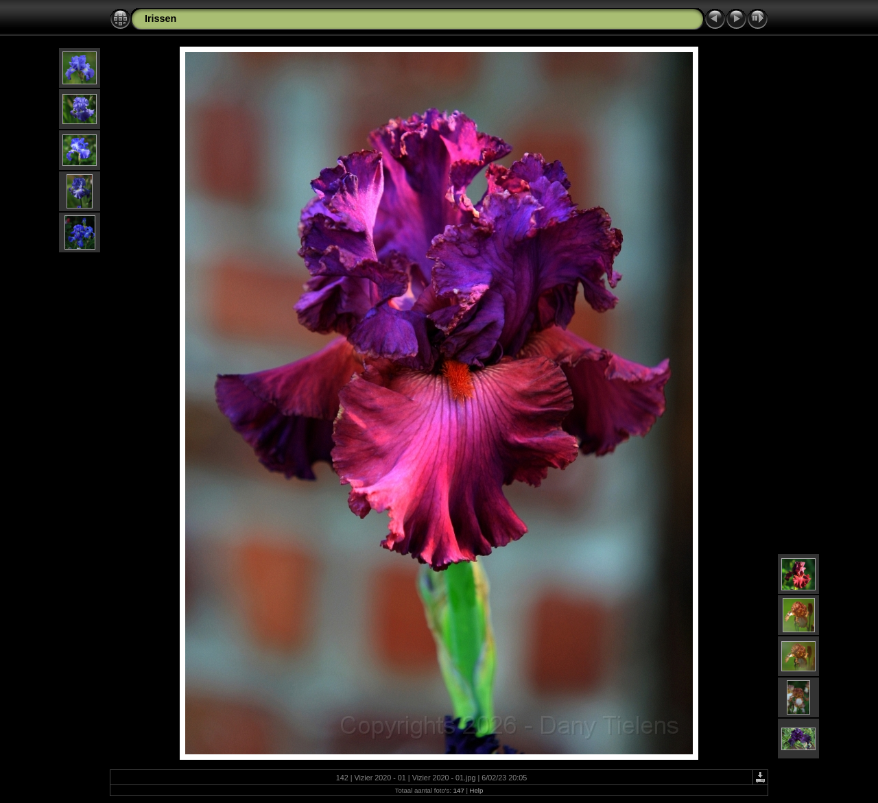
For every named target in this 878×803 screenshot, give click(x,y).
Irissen (160, 18)
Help (477, 790)
